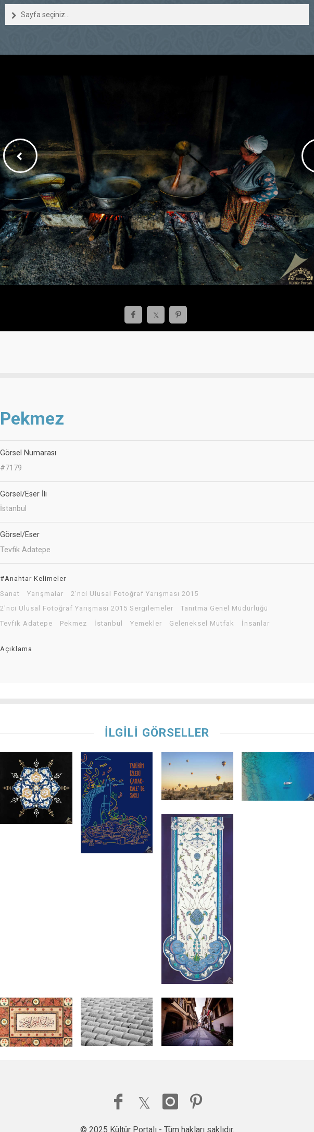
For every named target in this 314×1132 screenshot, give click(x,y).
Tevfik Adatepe (26, 623)
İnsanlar (256, 623)
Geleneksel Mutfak (201, 623)
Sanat (10, 594)
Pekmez (73, 623)
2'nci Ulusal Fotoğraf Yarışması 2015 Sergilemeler (86, 608)
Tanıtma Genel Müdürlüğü (224, 608)
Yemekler (146, 623)
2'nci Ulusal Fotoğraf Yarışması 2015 (134, 594)
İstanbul (108, 623)
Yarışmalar (45, 594)
